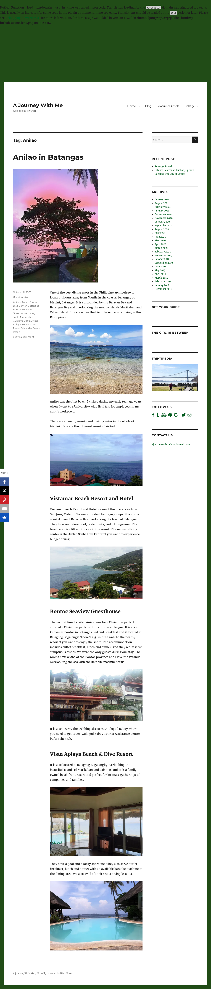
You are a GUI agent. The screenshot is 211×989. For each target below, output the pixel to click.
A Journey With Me (38, 105)
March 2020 (161, 247)
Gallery (189, 106)
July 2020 (160, 233)
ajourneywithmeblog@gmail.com (171, 444)
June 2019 (160, 266)
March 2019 (161, 277)
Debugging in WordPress (22, 18)
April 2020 (160, 244)
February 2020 (163, 251)
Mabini (24, 317)
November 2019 (163, 255)
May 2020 (160, 240)
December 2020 (163, 214)
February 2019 (163, 281)
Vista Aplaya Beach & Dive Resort (25, 324)
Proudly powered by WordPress (55, 973)
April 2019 (160, 274)
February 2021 (163, 206)
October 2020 (162, 221)
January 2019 (162, 285)
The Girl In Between (170, 332)
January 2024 (162, 199)
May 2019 (160, 270)
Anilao (16, 302)
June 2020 (160, 236)
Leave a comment (23, 336)
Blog (148, 106)
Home (131, 106)
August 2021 (161, 203)
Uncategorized (21, 297)
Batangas (33, 305)
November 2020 (164, 218)
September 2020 (164, 225)
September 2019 (164, 262)
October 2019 (162, 259)
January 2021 (162, 210)
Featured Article (168, 106)
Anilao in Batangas (48, 157)
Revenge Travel (163, 166)
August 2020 (162, 229)
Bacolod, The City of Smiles (170, 173)
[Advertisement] (106, 54)
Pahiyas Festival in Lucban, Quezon (174, 170)
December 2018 (163, 288)
